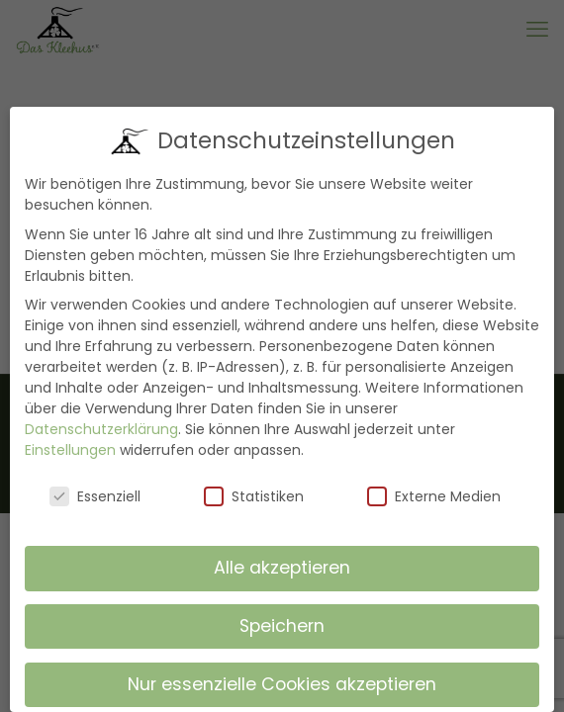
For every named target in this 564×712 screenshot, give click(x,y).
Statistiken (254, 496)
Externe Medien (434, 496)
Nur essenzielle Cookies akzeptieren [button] (282, 684)
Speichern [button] (282, 626)
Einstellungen (70, 450)
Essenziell (95, 496)
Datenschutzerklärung (101, 429)
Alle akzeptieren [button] (282, 567)
